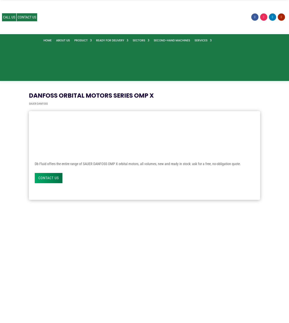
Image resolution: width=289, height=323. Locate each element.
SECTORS (139, 40)
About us (63, 40)
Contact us (48, 178)
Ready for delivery (110, 40)
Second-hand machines (172, 40)
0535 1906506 (144, 278)
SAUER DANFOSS (38, 103)
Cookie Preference (154, 308)
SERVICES (201, 40)
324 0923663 (144, 284)
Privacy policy (132, 308)
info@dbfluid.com (144, 290)
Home (48, 40)
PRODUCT (81, 40)
